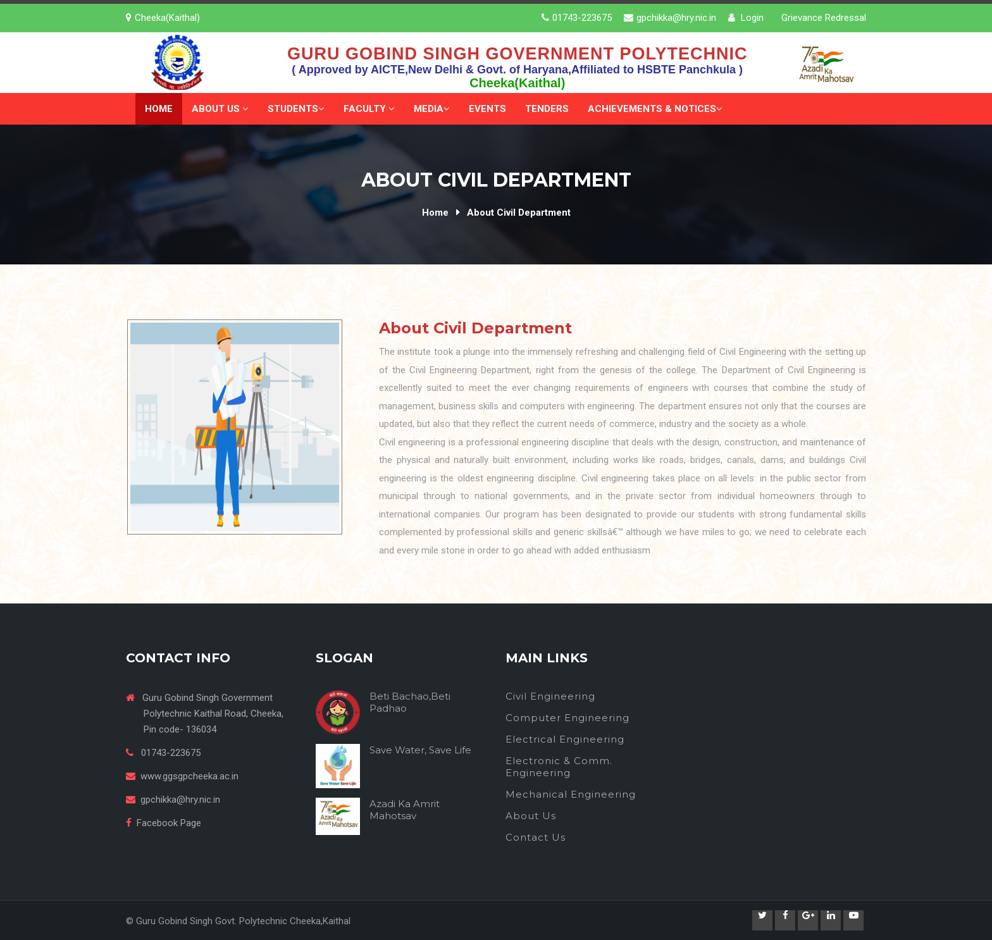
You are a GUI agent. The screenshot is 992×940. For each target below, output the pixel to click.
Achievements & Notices (655, 108)
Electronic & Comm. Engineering (558, 767)
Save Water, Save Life (420, 750)
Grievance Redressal (823, 17)
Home (159, 108)
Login (746, 17)
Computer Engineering (567, 718)
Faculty (369, 108)
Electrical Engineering (564, 739)
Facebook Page (169, 823)
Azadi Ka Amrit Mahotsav (404, 810)
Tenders (547, 108)
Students (296, 108)
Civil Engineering (550, 696)
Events (487, 108)
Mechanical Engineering (570, 794)
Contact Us (535, 837)
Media (432, 108)
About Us (220, 108)
